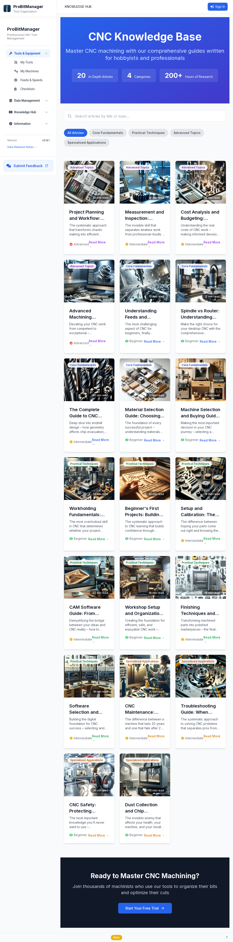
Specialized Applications (87, 142)
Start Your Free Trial (145, 908)
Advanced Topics (187, 133)
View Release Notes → (22, 147)
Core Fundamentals (108, 133)
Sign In (217, 6)
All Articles (76, 133)
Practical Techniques (148, 133)
